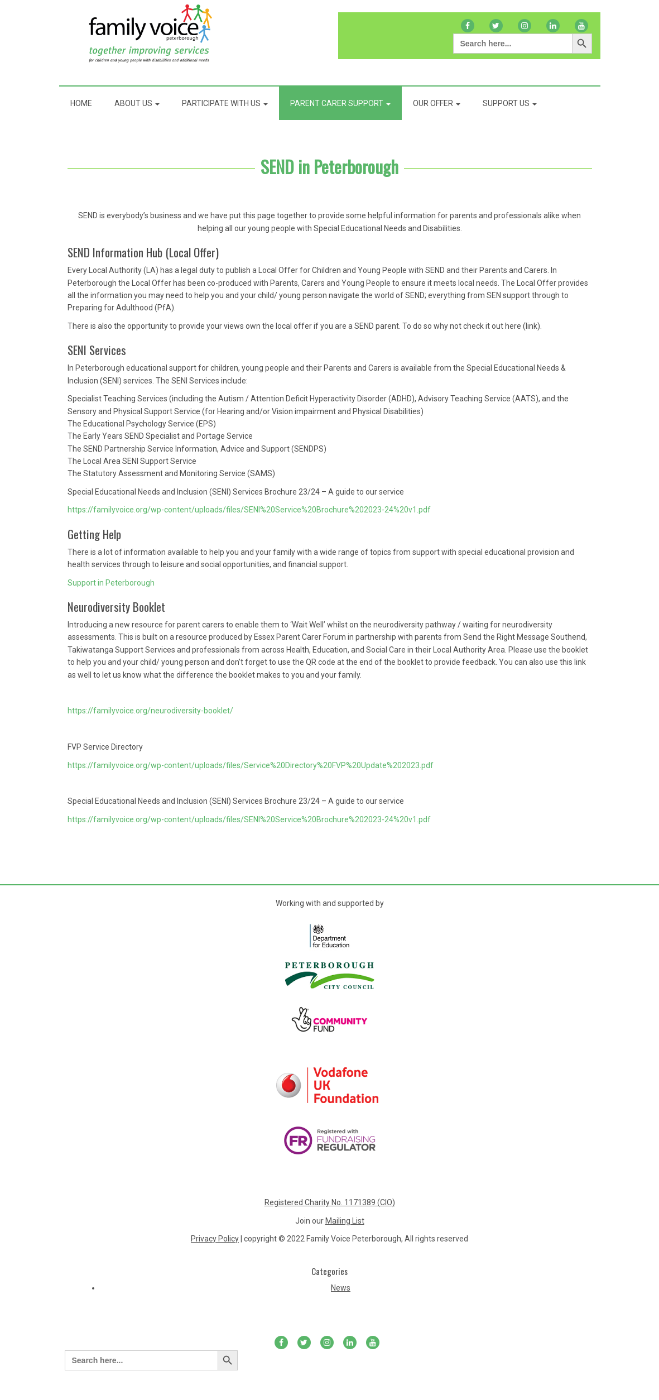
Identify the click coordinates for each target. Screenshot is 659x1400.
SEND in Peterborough (329, 166)
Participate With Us (225, 103)
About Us (137, 103)
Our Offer (436, 103)
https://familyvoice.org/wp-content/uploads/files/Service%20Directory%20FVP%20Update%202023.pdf (251, 765)
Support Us (510, 103)
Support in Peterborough (111, 582)
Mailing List (344, 1220)
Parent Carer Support (340, 103)
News (340, 1287)
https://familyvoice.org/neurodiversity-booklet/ (150, 710)
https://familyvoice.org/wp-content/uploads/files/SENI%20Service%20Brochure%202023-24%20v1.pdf (249, 509)
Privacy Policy (215, 1238)
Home (81, 103)
